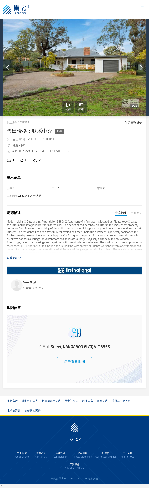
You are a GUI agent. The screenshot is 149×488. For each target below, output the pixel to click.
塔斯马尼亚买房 (121, 401)
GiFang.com (66, 478)
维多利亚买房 (30, 401)
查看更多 (14, 257)
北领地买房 (13, 410)
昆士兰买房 (71, 401)
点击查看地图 (74, 361)
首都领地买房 (32, 410)
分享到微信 (135, 122)
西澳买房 (87, 401)
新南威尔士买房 (51, 401)
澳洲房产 (12, 401)
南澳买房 (102, 401)
